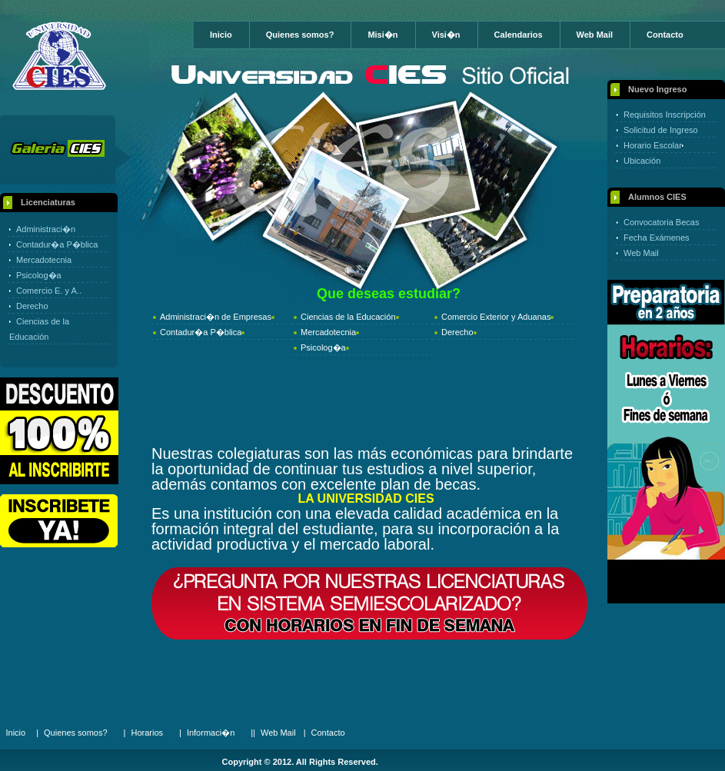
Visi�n (446, 34)
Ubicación (642, 160)
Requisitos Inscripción (665, 114)
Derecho (32, 306)
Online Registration (59, 520)
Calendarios (518, 34)
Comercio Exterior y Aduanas (495, 316)
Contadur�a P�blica (57, 244)
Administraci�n (45, 229)
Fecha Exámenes (657, 237)
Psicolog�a (39, 275)
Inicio (221, 34)
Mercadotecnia (44, 259)
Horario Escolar (653, 145)
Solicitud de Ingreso (661, 130)
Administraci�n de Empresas (215, 316)
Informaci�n (210, 732)
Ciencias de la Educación (348, 316)
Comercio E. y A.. (48, 290)
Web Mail (595, 34)
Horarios (147, 732)
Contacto (665, 34)
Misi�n (382, 34)
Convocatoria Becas (661, 222)
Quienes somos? (300, 34)
